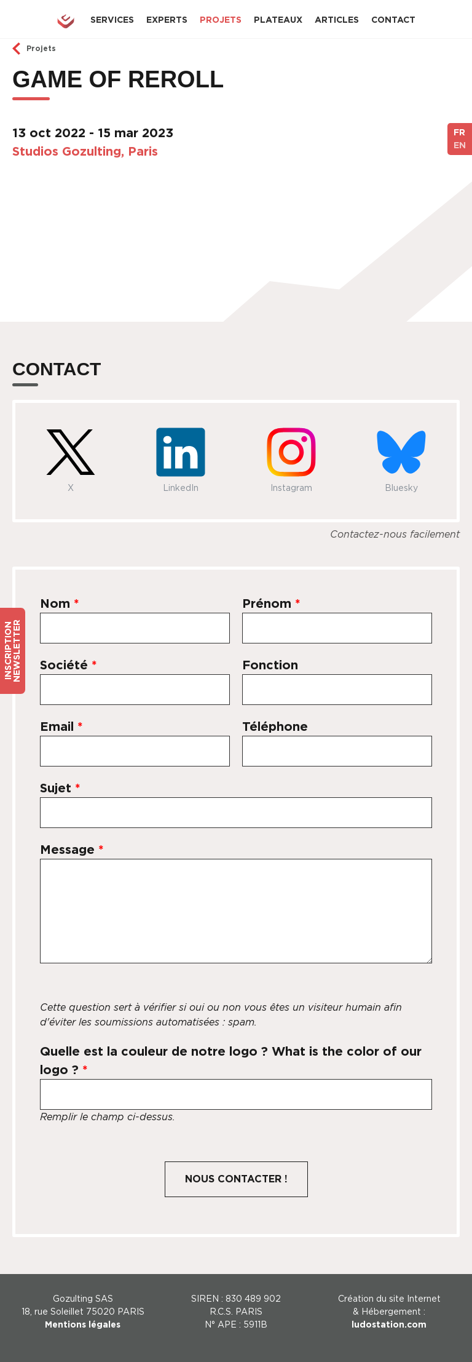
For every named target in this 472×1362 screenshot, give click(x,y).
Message (72, 849)
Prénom (271, 603)
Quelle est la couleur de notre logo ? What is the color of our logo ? (231, 1060)
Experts (166, 20)
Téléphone (275, 726)
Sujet (60, 788)
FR (459, 132)
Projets (221, 20)
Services (112, 20)
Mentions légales (82, 1324)
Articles (337, 20)
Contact (393, 20)
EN (460, 145)
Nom (59, 603)
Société (68, 665)
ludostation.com (389, 1324)
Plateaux (278, 20)
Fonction (270, 665)
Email (61, 726)
